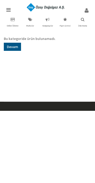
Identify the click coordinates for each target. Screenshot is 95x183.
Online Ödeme (12, 22)
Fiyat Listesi (65, 22)
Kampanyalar (47, 22)
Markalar (30, 22)
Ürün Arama (82, 22)
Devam (12, 46)
